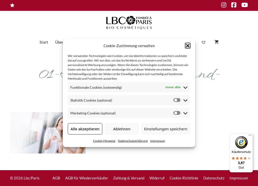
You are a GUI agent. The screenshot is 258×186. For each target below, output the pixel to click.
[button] (187, 45)
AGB (56, 178)
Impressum (157, 140)
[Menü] (250, 136)
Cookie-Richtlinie (184, 178)
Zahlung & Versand (128, 178)
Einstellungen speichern (165, 128)
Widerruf (157, 178)
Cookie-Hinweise (104, 140)
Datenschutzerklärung (133, 140)
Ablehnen (122, 128)
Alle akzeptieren (85, 128)
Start (44, 42)
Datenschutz (213, 178)
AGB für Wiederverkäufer (86, 178)
